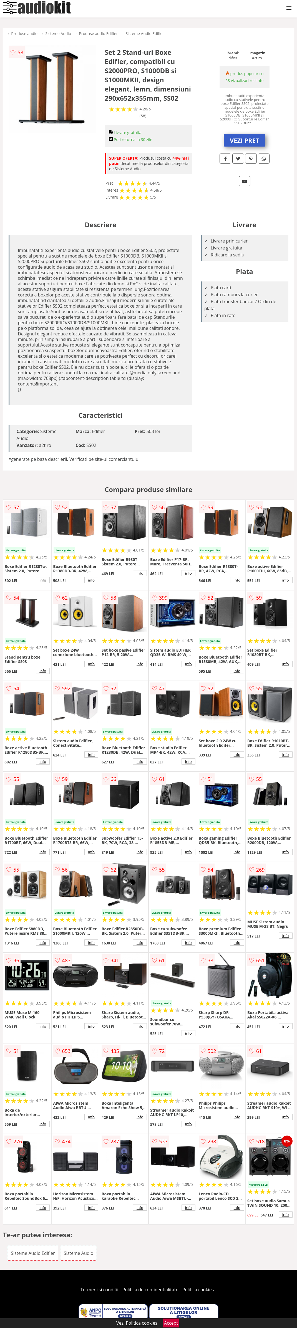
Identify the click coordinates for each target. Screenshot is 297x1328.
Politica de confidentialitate (150, 1290)
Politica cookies (198, 1290)
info (42, 580)
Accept (171, 1323)
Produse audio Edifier (98, 33)
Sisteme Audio (58, 33)
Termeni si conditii (99, 1290)
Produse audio (24, 33)
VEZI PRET (244, 140)
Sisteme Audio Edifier (144, 33)
